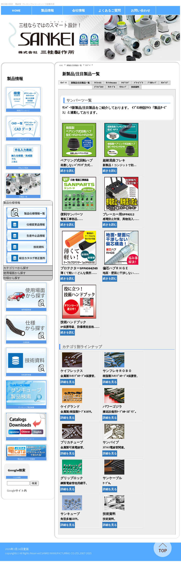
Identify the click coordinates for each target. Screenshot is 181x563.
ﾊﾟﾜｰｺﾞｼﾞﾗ (138, 83)
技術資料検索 (26, 362)
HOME (16, 10)
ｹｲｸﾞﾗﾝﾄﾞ (125, 83)
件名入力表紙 (23, 157)
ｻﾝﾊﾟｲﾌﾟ (164, 83)
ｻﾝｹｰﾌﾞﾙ (111, 87)
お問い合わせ (140, 10)
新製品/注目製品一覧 (74, 65)
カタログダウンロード (26, 426)
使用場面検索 (26, 297)
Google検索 (17, 477)
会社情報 (78, 10)
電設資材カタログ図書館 (26, 452)
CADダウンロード (23, 128)
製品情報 (47, 10)
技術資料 (135, 87)
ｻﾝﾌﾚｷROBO (111, 83)
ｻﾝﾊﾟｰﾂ (87, 65)
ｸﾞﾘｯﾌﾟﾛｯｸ (98, 87)
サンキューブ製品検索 (26, 394)
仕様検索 (26, 329)
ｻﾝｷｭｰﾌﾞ (123, 87)
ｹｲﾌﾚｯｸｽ (97, 83)
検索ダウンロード (23, 99)
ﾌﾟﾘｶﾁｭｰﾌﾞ (152, 83)
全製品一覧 (23, 186)
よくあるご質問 (109, 10)
